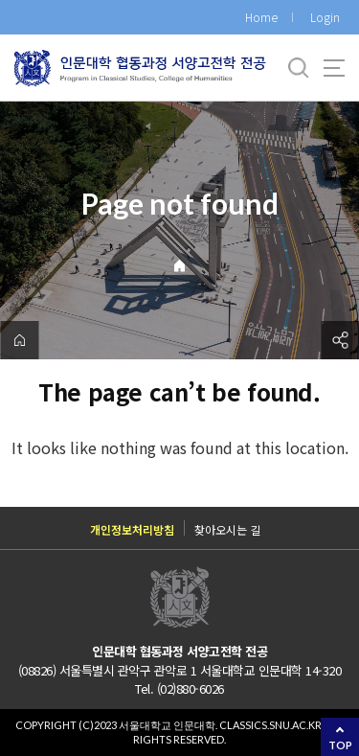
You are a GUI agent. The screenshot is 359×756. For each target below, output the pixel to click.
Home (261, 17)
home (19, 340)
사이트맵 (334, 68)
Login (325, 17)
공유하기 (340, 340)
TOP (340, 745)
